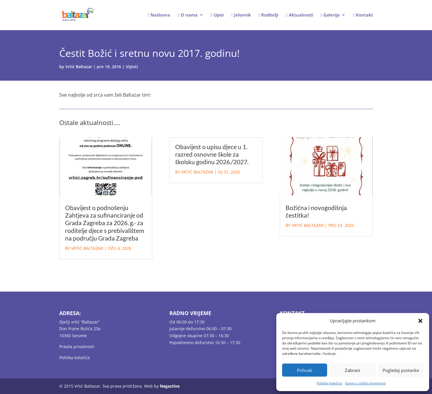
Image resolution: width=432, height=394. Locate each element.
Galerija (330, 15)
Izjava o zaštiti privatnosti (365, 383)
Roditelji (268, 15)
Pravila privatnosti (76, 346)
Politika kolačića (329, 383)
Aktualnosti (299, 15)
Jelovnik (241, 15)
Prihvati (304, 370)
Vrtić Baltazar (78, 66)
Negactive (170, 386)
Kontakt (363, 15)
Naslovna (159, 15)
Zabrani (352, 370)
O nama (187, 15)
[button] (420, 321)
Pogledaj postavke (401, 370)
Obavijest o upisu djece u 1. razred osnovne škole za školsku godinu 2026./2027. (211, 154)
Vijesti (132, 66)
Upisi (217, 15)
